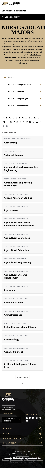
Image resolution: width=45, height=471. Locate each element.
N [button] (7, 122)
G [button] (23, 117)
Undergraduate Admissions (14, 10)
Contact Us (31, 462)
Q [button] (17, 122)
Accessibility (8, 458)
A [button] (3, 117)
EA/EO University (18, 458)
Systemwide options (9, 420)
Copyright (8, 454)
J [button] (32, 117)
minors (37, 46)
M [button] (4, 122)
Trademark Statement (22, 456)
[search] (22, 77)
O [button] (11, 122)
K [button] (35, 117)
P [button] (14, 122)
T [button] (27, 122)
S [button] (23, 122)
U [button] (30, 122)
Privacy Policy (23, 462)
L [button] (38, 117)
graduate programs (10, 49)
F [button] (19, 117)
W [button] (37, 122)
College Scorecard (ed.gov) (18, 460)
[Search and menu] (40, 3)
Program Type (16, 98)
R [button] (20, 122)
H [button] (26, 117)
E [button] (16, 117)
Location (14, 91)
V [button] (33, 122)
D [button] (13, 117)
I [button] (29, 117)
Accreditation (31, 460)
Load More (22, 377)
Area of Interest (16, 105)
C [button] (10, 117)
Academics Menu (11, 17)
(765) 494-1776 (7, 413)
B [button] (7, 117)
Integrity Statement (31, 458)
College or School (17, 84)
